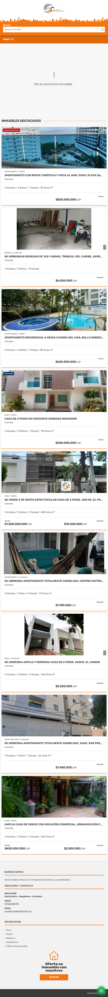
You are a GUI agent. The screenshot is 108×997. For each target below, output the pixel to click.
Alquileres (10, 938)
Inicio (8, 930)
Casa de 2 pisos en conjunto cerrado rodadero (40, 418)
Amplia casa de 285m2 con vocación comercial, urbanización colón (54, 824)
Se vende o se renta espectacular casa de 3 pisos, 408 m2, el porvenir (54, 499)
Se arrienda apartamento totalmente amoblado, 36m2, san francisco (54, 743)
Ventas (9, 934)
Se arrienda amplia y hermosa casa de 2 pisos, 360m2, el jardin (52, 662)
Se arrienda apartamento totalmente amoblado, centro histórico (54, 581)
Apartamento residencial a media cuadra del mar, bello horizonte (54, 337)
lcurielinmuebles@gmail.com (17, 911)
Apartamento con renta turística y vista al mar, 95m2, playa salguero (54, 175)
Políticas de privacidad (16, 946)
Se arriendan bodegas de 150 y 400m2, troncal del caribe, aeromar (54, 256)
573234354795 (11, 904)
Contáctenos (12, 942)
